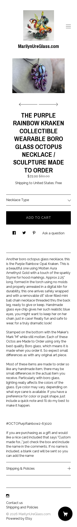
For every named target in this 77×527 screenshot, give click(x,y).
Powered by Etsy (19, 518)
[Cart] (65, 514)
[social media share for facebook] (14, 232)
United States (43, 183)
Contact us (14, 503)
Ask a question (53, 233)
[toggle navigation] (68, 26)
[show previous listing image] (29, 103)
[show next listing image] (48, 103)
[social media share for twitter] (24, 232)
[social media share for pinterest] (34, 232)
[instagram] (7, 496)
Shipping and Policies (22, 507)
